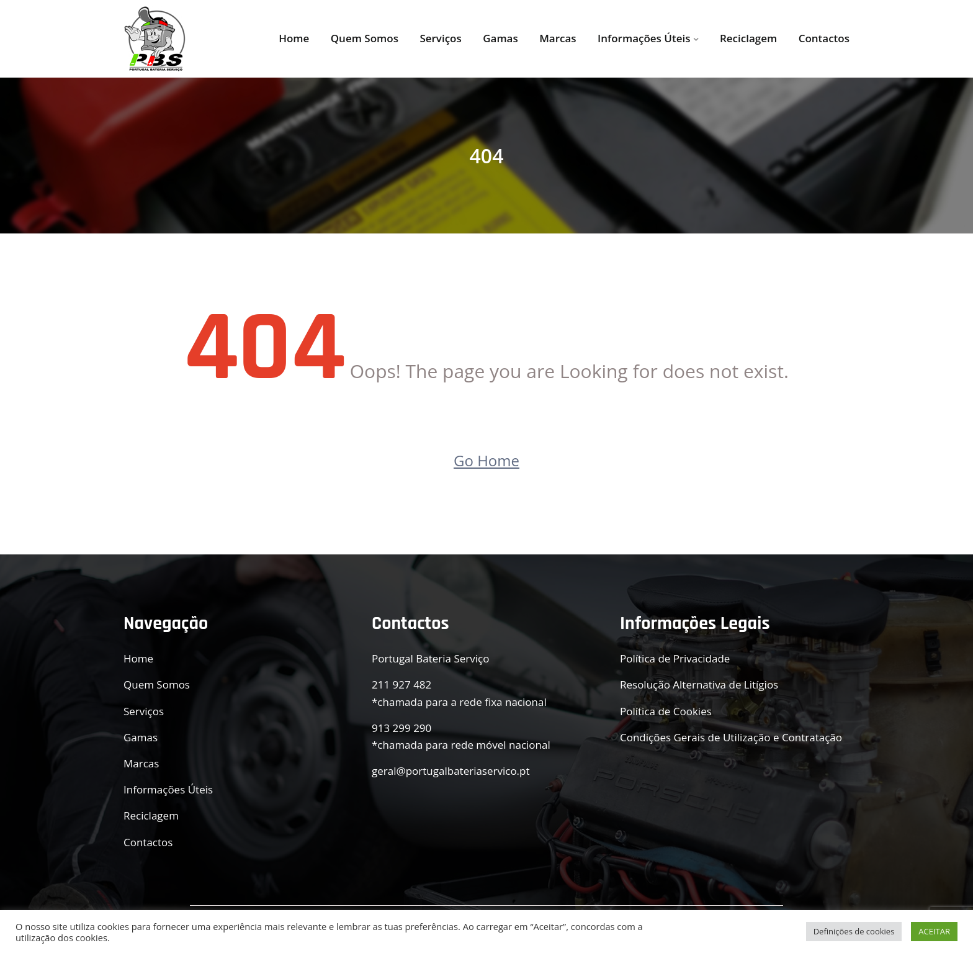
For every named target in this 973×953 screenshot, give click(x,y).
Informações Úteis (644, 38)
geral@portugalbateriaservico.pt (451, 771)
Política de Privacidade (675, 658)
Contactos (824, 38)
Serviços (440, 38)
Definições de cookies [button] (854, 931)
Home (294, 38)
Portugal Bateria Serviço (430, 658)
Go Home (486, 460)
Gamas (500, 38)
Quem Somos (364, 38)
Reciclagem (748, 38)
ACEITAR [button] (934, 931)
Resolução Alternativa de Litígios (699, 684)
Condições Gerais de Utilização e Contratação (731, 737)
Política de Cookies (666, 711)
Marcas (557, 38)
